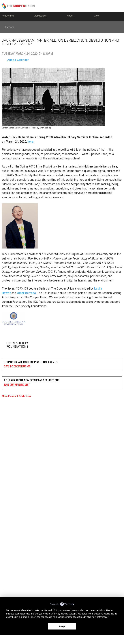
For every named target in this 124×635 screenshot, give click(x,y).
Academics (8, 16)
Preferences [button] (102, 617)
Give (96, 16)
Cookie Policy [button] (28, 617)
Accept (62, 626)
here (30, 141)
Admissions (40, 16)
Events (9, 27)
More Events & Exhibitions (16, 396)
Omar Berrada (26, 293)
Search (120, 16)
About (70, 16)
